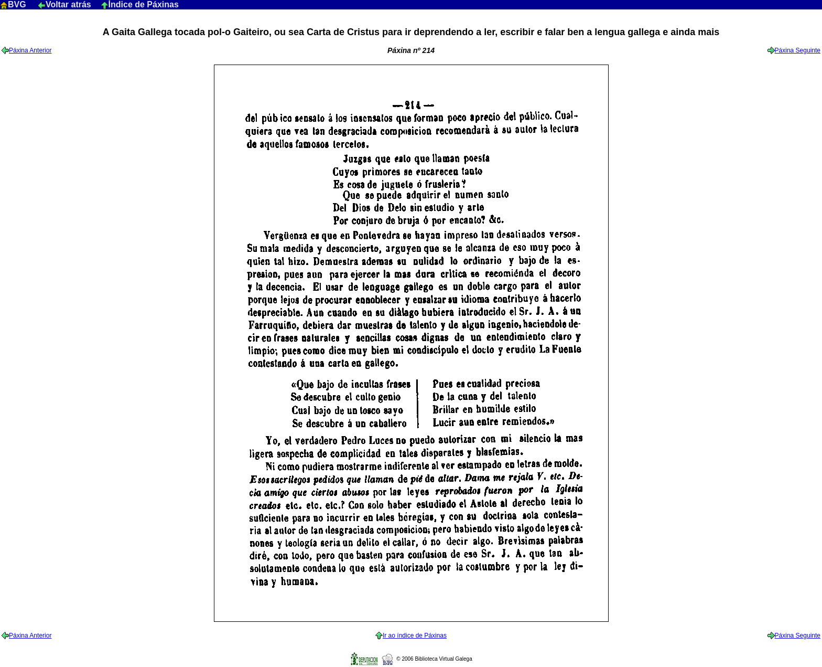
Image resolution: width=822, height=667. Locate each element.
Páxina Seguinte (793, 50)
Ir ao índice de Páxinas (411, 635)
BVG (14, 4)
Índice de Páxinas (140, 4)
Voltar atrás (65, 4)
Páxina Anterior (26, 50)
